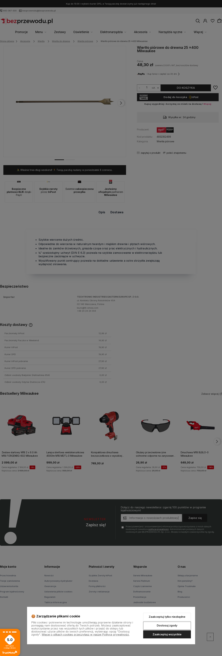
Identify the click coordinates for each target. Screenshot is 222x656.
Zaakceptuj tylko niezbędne (167, 616)
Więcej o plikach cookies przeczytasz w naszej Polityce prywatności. (85, 634)
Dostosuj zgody (167, 625)
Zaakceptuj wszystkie (167, 634)
